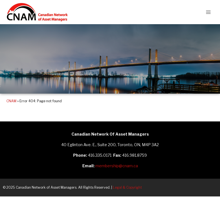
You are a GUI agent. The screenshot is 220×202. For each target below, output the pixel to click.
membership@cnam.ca (116, 165)
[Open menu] (208, 12)
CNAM (11, 101)
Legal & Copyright (127, 187)
